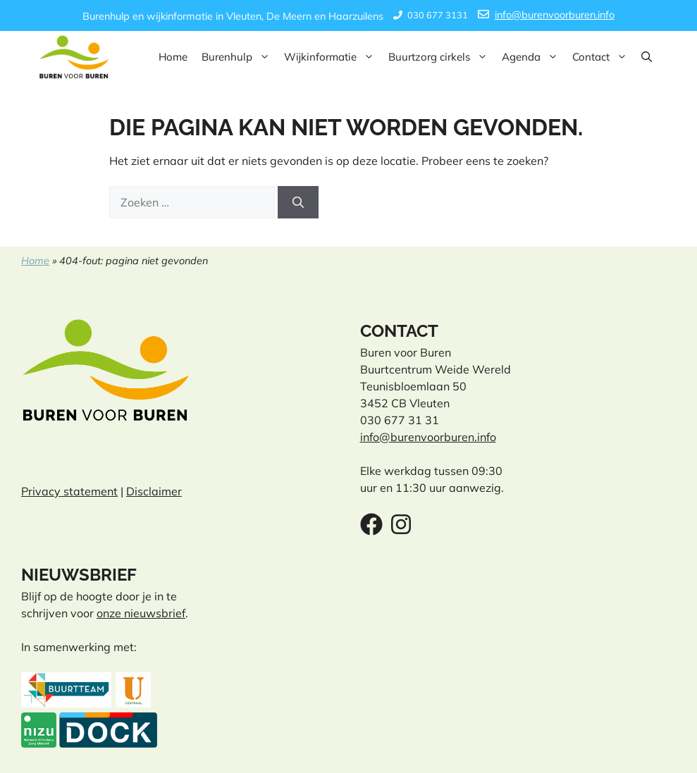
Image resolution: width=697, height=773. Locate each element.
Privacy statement (69, 491)
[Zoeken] (298, 202)
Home (173, 56)
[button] (646, 57)
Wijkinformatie (332, 57)
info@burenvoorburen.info (555, 14)
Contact (603, 57)
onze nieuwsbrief (141, 613)
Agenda (533, 57)
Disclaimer (154, 491)
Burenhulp (239, 57)
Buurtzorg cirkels (441, 57)
